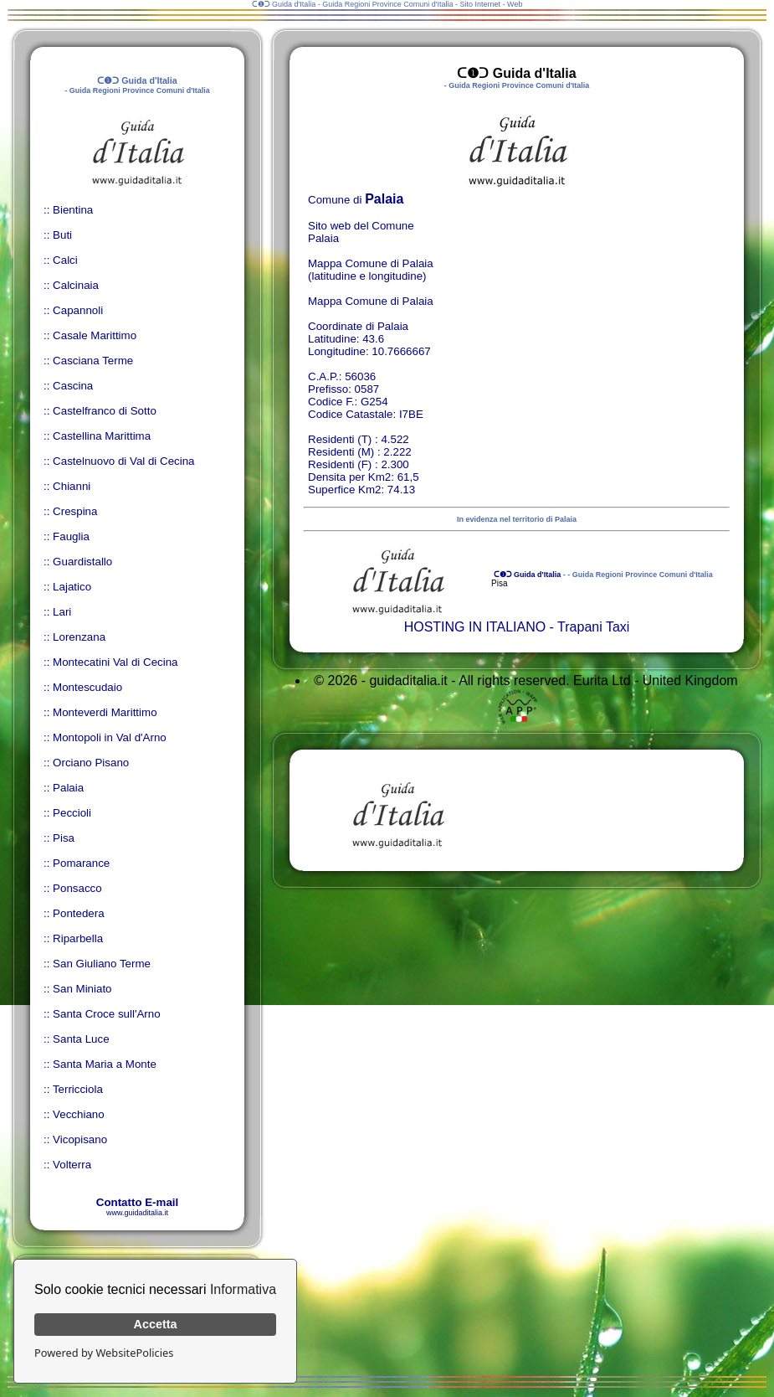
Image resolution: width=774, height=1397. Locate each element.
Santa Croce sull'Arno (107, 1014)
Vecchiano (79, 1114)
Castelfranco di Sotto (104, 411)
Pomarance (81, 863)
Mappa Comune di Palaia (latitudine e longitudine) (370, 269)
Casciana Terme (93, 360)
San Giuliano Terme (102, 963)
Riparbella (78, 938)
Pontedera (79, 913)
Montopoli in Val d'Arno (110, 737)
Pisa (63, 838)
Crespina (75, 511)
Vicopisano (80, 1139)
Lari (62, 612)
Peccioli (72, 813)
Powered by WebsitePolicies (103, 1352)
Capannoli (78, 310)
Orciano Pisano (91, 762)
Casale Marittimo (94, 335)
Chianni (71, 486)
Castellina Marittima (102, 436)
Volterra (72, 1164)
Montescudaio (87, 687)
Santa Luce (81, 1039)
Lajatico (72, 586)
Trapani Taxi (593, 627)
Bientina (73, 210)
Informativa (243, 1289)
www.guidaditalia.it (137, 1213)
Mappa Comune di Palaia (370, 301)
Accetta (155, 1324)
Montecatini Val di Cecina (115, 662)
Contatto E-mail (137, 1202)
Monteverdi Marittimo (104, 712)
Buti (62, 235)
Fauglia (71, 536)
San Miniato (82, 988)
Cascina (73, 385)
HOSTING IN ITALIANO (475, 627)
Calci (65, 260)
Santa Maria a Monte (104, 1064)
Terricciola (78, 1089)
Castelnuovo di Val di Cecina (123, 461)
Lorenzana (79, 637)
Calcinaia (76, 285)
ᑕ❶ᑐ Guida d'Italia (526, 574)
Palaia (68, 787)
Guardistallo (82, 561)
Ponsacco (77, 888)
